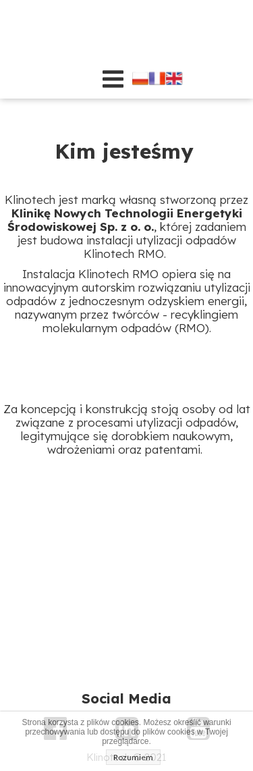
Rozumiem (133, 757)
